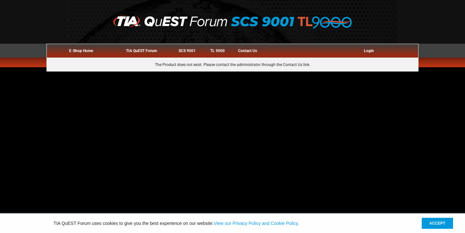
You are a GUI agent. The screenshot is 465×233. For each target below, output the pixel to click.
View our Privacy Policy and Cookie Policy (256, 223)
